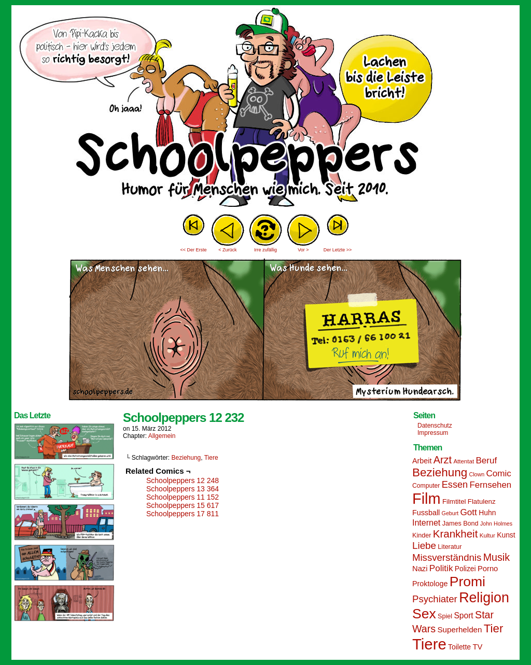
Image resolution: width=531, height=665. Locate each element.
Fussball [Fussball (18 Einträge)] (426, 512)
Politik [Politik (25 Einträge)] (441, 568)
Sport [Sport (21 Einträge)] (463, 615)
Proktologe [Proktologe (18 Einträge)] (430, 583)
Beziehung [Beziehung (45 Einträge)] (439, 472)
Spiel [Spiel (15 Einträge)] (445, 616)
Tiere (211, 457)
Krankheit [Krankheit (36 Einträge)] (455, 534)
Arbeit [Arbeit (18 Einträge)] (421, 461)
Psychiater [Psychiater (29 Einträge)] (434, 598)
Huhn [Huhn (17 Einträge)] (487, 512)
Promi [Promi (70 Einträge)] (467, 581)
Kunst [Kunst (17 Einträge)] (506, 535)
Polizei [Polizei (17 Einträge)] (465, 568)
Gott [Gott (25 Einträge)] (468, 512)
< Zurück (227, 249)
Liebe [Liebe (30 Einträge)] (424, 545)
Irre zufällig (265, 249)
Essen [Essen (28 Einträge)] (455, 484)
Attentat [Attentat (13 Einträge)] (463, 461)
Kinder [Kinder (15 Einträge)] (421, 535)
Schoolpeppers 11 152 (182, 497)
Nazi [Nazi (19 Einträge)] (419, 568)
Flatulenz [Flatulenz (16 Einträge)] (482, 501)
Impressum (432, 432)
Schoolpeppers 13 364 (182, 489)
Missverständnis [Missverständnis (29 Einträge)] (446, 557)
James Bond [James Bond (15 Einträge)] (460, 523)
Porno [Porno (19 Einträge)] (488, 568)
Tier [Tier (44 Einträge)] (494, 628)
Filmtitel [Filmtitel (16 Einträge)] (454, 501)
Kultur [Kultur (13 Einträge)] (487, 535)
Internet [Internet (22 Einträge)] (426, 522)
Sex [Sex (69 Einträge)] (424, 613)
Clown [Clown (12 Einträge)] (476, 474)
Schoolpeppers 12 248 (182, 480)
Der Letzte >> (338, 249)
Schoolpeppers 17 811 (182, 514)
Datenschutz (434, 425)
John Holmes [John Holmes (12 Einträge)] (496, 523)
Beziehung (186, 457)
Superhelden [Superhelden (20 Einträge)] (459, 629)
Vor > (303, 249)
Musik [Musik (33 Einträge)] (496, 557)
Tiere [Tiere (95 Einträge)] (429, 644)
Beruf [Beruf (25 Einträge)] (486, 460)
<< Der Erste (193, 249)
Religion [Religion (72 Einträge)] (484, 597)
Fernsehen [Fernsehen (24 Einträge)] (491, 485)
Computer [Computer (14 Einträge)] (426, 485)
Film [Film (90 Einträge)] (426, 498)
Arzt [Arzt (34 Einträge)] (443, 459)
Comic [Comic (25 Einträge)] (498, 473)
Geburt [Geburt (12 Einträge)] (450, 513)
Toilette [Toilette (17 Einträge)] (459, 647)
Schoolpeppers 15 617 (182, 505)
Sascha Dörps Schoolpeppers (265, 109)
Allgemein (162, 436)
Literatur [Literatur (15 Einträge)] (450, 546)
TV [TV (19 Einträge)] (477, 647)
